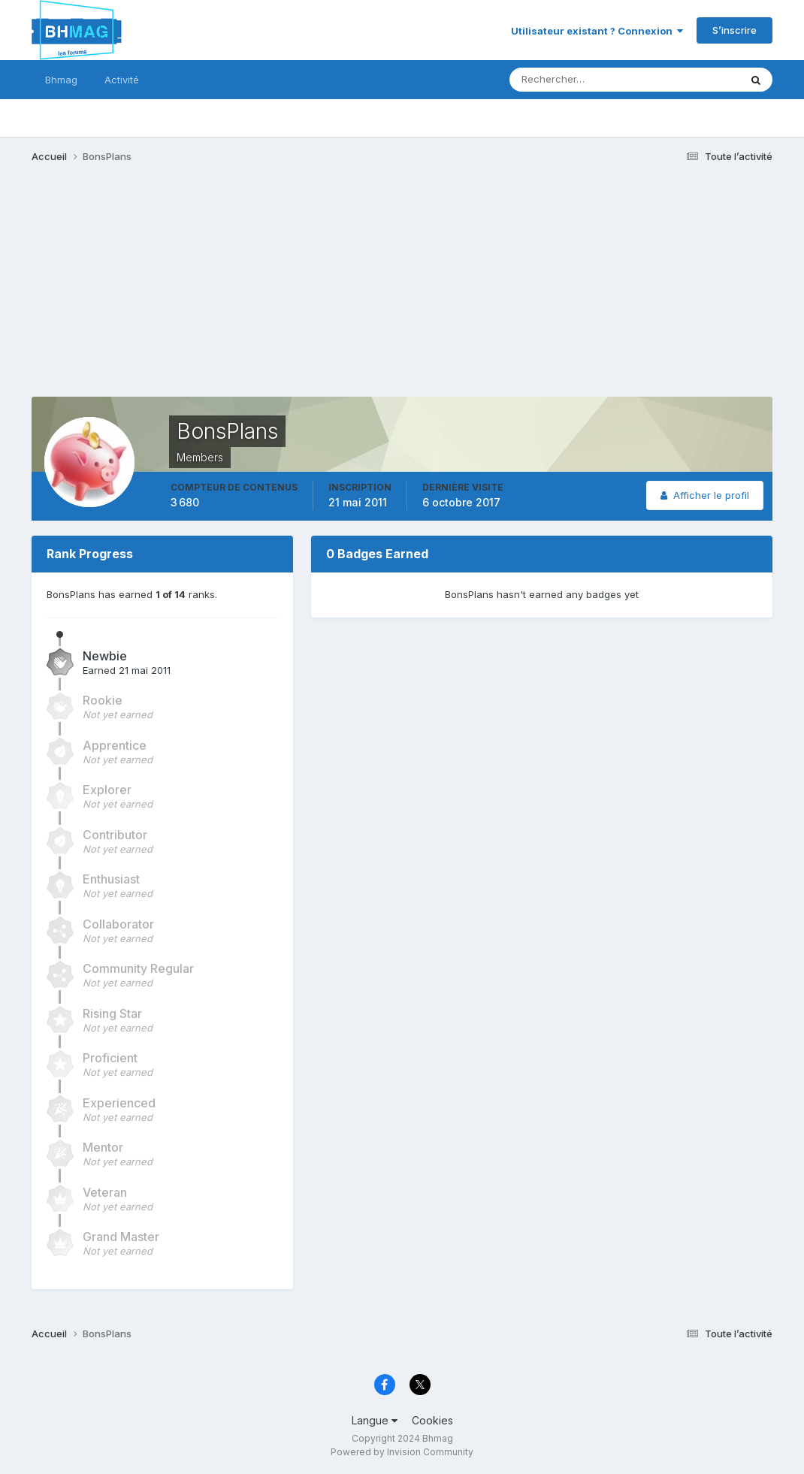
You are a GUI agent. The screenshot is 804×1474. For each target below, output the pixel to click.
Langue (374, 1420)
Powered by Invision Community (402, 1451)
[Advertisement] (305, 291)
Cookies (432, 1420)
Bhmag (61, 80)
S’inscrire (734, 30)
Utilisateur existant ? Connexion (597, 31)
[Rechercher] (562, 80)
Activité (121, 80)
